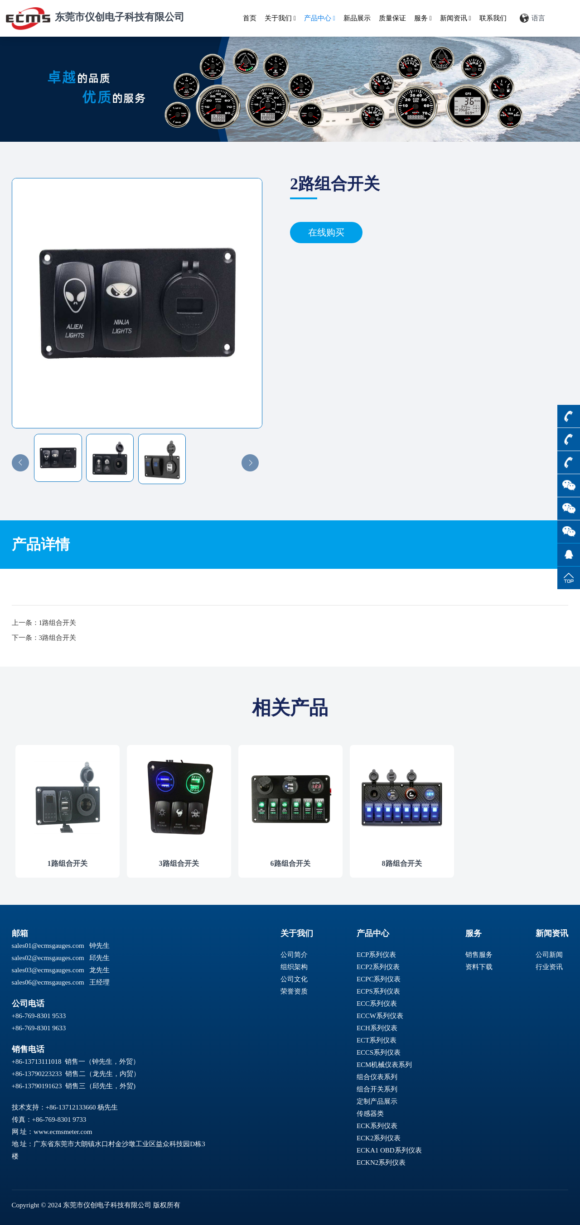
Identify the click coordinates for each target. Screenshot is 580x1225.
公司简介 (294, 954)
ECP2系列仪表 (378, 966)
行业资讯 (549, 966)
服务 (423, 18)
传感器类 (370, 1113)
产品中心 (319, 18)
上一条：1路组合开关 (44, 622)
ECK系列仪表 (377, 1125)
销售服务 (479, 954)
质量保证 (392, 18)
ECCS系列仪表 (379, 1052)
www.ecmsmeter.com (63, 1131)
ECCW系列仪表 (380, 1015)
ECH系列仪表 (377, 1028)
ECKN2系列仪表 (381, 1162)
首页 (249, 18)
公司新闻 (549, 954)
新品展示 (357, 18)
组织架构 (294, 966)
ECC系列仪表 (377, 1003)
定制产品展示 (377, 1101)
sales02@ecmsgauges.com (48, 957)
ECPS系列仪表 (378, 991)
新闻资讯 (455, 18)
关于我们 (280, 18)
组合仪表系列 (377, 1077)
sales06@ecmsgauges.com (48, 982)
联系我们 (493, 18)
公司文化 (294, 979)
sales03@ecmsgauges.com (48, 970)
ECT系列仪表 (376, 1040)
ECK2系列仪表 (379, 1138)
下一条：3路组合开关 (44, 637)
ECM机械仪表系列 (384, 1064)
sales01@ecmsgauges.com (48, 945)
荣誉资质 (294, 991)
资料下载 (479, 966)
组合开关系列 (377, 1089)
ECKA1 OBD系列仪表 (389, 1150)
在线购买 (326, 232)
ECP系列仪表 (376, 954)
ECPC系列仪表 (379, 979)
